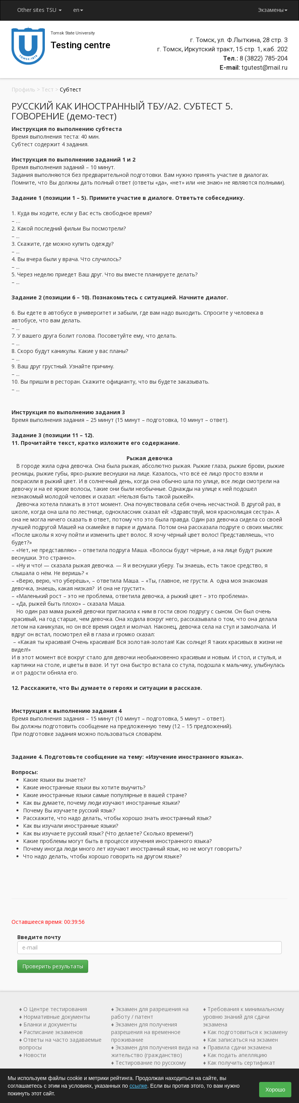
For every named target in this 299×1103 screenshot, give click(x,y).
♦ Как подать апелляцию (235, 1055)
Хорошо (275, 1090)
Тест (47, 89)
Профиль (23, 89)
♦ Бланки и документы (48, 1024)
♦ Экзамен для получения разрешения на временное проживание (146, 1032)
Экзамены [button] (273, 9)
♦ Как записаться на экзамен (240, 1039)
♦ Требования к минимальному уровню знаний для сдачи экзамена (243, 1016)
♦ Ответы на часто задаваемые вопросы (60, 1043)
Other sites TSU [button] (39, 9)
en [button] (78, 9)
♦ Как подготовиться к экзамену (245, 1032)
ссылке (138, 1086)
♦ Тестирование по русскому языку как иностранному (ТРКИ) (153, 1066)
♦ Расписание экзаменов (51, 1032)
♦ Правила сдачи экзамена (237, 1047)
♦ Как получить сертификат (239, 1062)
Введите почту (39, 937)
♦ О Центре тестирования (53, 1009)
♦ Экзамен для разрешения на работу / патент (150, 1012)
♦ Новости (32, 1055)
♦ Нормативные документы (54, 1016)
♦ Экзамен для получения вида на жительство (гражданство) (155, 1051)
